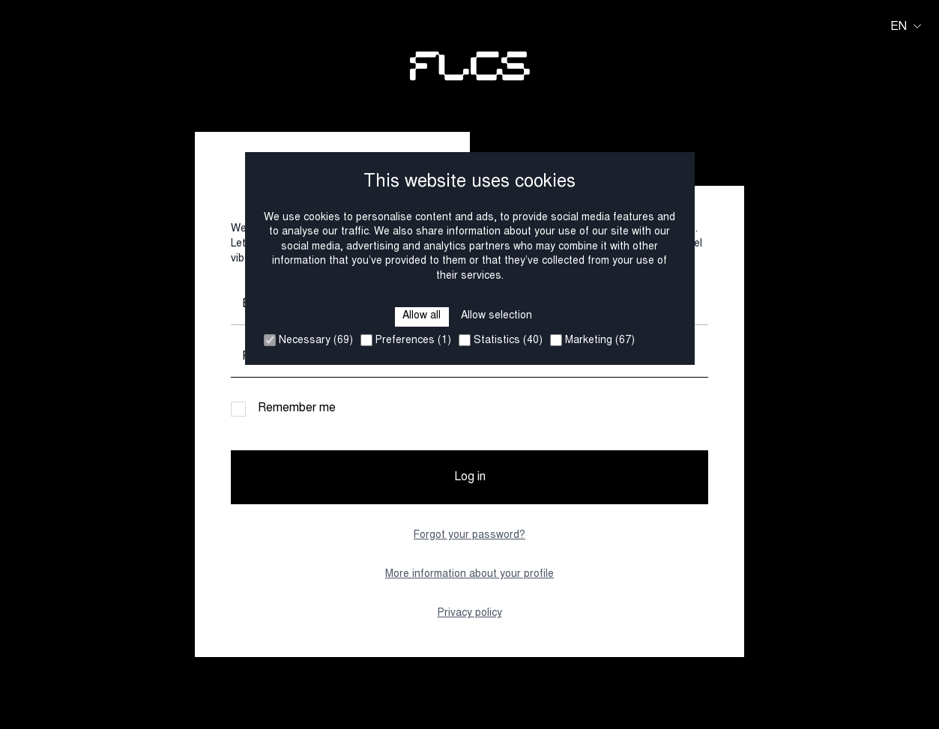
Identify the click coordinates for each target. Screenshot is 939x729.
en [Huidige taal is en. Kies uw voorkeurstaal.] (905, 27)
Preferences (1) (405, 340)
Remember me (297, 408)
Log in (470, 477)
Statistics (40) (501, 340)
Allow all (421, 316)
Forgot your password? (469, 535)
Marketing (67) (592, 340)
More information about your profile (469, 574)
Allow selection (496, 316)
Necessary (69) (308, 340)
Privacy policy (470, 613)
